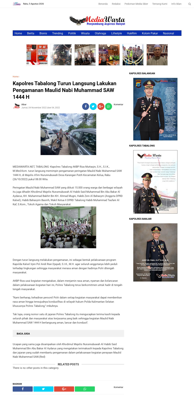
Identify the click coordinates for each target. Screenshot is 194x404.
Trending (57, 33)
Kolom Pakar (150, 33)
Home (18, 33)
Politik (72, 33)
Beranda (103, 3)
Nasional (168, 33)
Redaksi (116, 3)
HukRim (132, 33)
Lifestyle (116, 33)
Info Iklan (176, 3)
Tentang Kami (159, 3)
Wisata (85, 33)
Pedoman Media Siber (136, 3)
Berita (30, 33)
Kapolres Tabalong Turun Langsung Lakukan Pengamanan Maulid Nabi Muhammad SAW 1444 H (64, 90)
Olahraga (100, 33)
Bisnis (43, 33)
